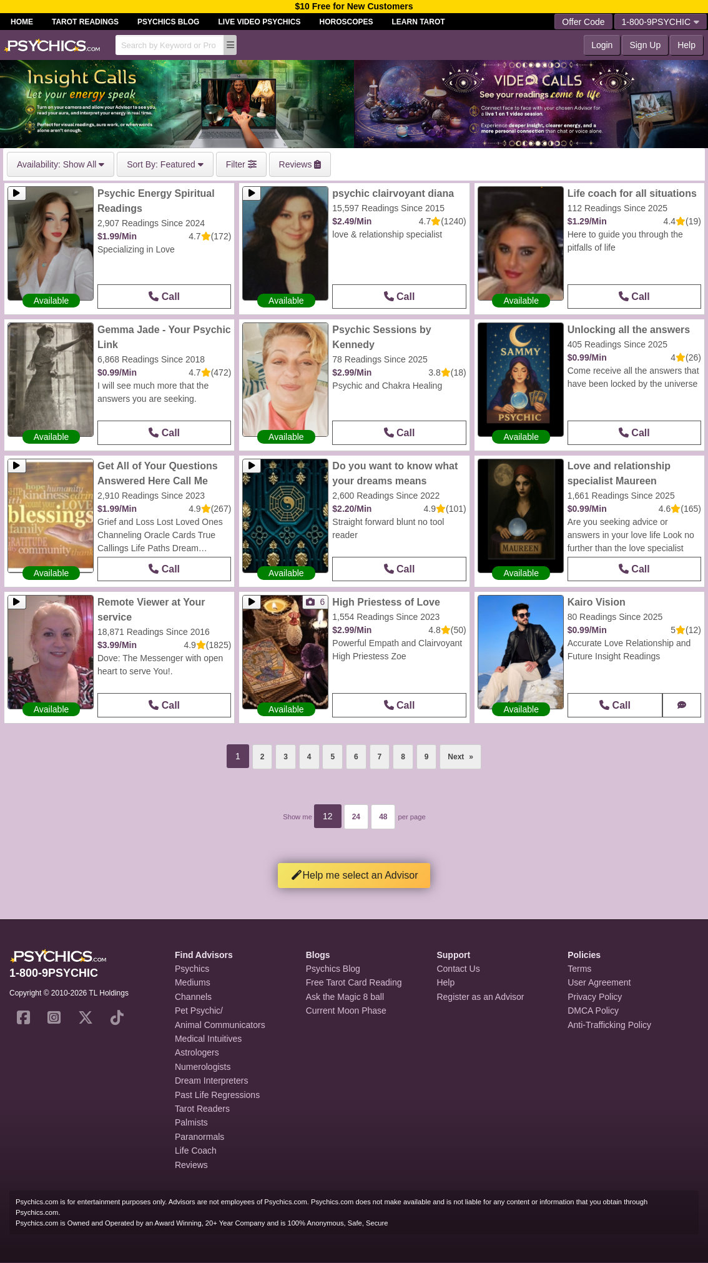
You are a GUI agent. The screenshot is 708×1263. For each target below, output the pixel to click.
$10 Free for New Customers (354, 6)
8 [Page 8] (403, 756)
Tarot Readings (85, 21)
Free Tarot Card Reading (354, 982)
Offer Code (583, 22)
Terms (579, 969)
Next (464, 753)
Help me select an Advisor (354, 875)
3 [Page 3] (285, 756)
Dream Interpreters (211, 1081)
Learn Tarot (418, 21)
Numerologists (202, 1067)
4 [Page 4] (309, 756)
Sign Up (645, 45)
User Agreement (599, 982)
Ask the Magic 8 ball (345, 997)
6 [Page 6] (356, 756)
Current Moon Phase (346, 1011)
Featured (165, 164)
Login (601, 45)
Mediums (192, 982)
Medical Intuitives (208, 1039)
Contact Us (457, 969)
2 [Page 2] (262, 756)
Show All (60, 164)
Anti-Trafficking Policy (609, 1025)
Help (686, 45)
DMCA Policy (593, 1011)
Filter (241, 164)
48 (383, 816)
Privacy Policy (595, 997)
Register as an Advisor (480, 997)
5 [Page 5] (332, 756)
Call (164, 296)
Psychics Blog (168, 21)
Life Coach (196, 1151)
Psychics (192, 969)
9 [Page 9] (427, 756)
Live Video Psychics (259, 21)
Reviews (191, 1165)
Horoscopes (346, 21)
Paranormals (199, 1137)
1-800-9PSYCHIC (661, 22)
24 (356, 816)
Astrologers (197, 1052)
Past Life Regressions (217, 1095)
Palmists (191, 1122)
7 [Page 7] (380, 756)
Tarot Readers (202, 1109)
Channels (193, 997)
